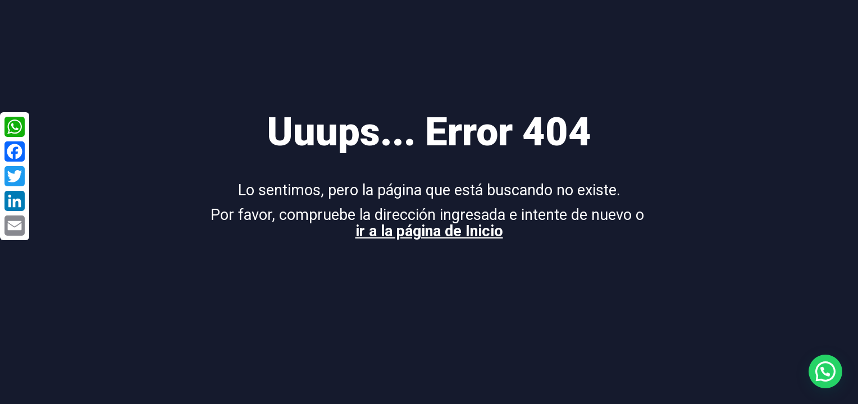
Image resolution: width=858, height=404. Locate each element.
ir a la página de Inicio (429, 231)
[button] (825, 371)
